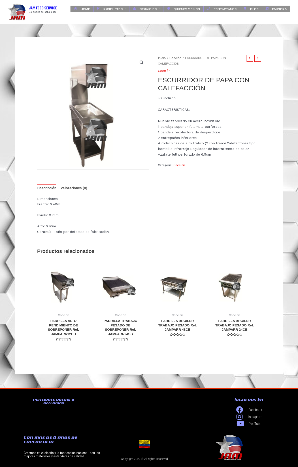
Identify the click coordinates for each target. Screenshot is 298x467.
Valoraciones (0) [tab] (74, 188)
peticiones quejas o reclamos (53, 401)
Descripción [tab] (46, 188)
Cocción (175, 58)
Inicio (162, 58)
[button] (142, 63)
